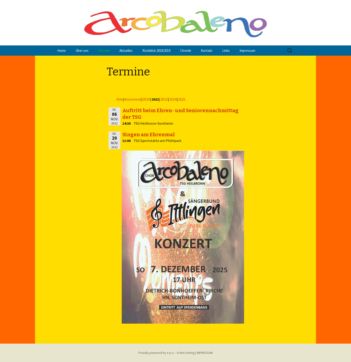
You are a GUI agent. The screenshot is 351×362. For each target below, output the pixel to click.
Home (61, 50)
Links (226, 50)
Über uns (82, 50)
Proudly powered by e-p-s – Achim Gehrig (166, 353)
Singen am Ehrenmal (148, 134)
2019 (146, 99)
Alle (119, 99)
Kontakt (206, 50)
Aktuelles (126, 50)
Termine (104, 50)
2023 (164, 99)
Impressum (247, 50)
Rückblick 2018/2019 (156, 50)
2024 (173, 99)
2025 (181, 99)
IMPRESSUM (205, 353)
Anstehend (132, 99)
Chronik (185, 50)
